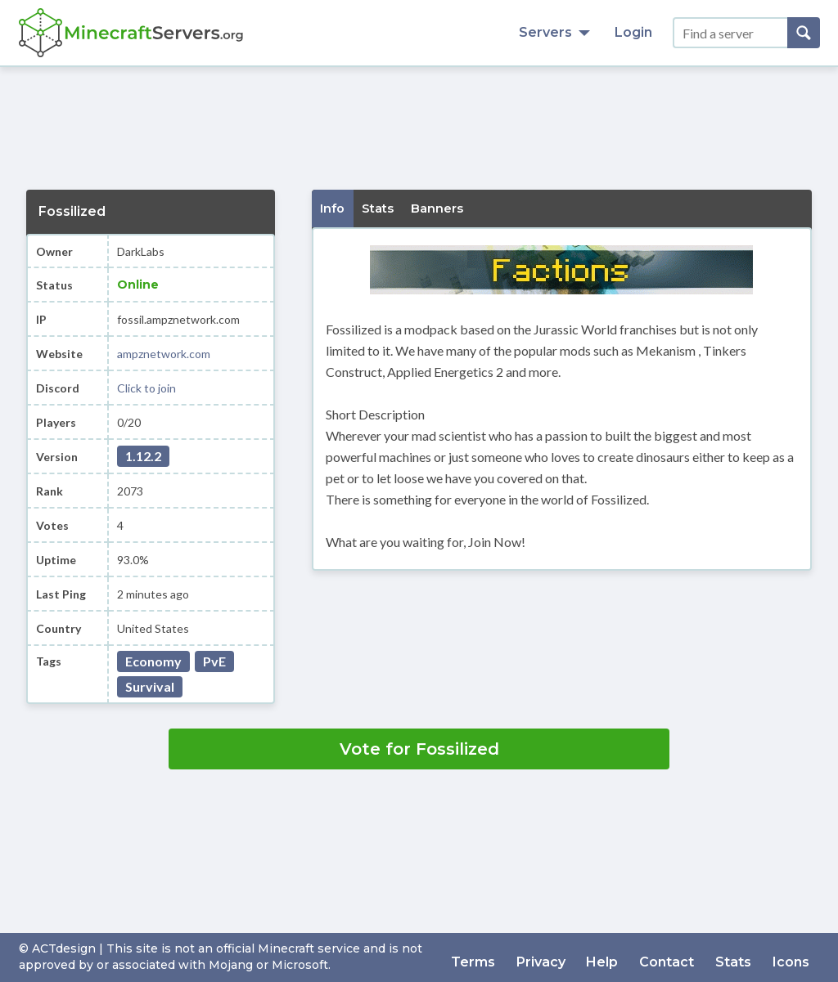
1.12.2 (143, 456)
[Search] (803, 32)
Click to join (146, 388)
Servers (554, 32)
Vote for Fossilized (419, 749)
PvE (214, 661)
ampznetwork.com (163, 354)
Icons (793, 957)
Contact (678, 957)
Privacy (562, 957)
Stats (741, 957)
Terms (499, 957)
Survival (149, 686)
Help (619, 957)
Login (633, 32)
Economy (153, 661)
